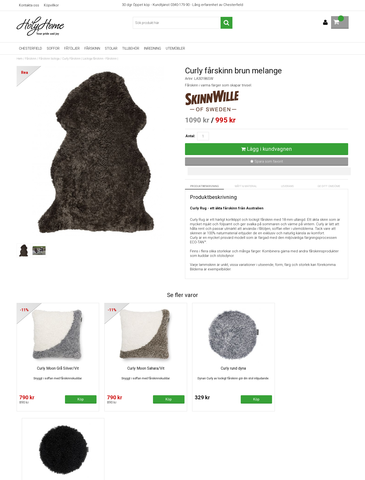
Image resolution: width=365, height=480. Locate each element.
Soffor (53, 48)
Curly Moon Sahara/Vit (140, 368)
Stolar (111, 48)
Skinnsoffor (110, 442)
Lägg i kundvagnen (269, 149)
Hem (20, 58)
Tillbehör (130, 48)
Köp (78, 399)
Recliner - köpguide (116, 435)
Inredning (152, 48)
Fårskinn (92, 48)
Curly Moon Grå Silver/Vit (56, 368)
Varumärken (110, 463)
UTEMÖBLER (175, 48)
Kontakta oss (29, 5)
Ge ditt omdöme (329, 186)
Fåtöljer (72, 48)
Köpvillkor (51, 5)
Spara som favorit (266, 161)
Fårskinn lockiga (49, 58)
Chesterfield (30, 48)
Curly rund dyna (224, 368)
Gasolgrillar (109, 456)
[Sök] (182, 23)
